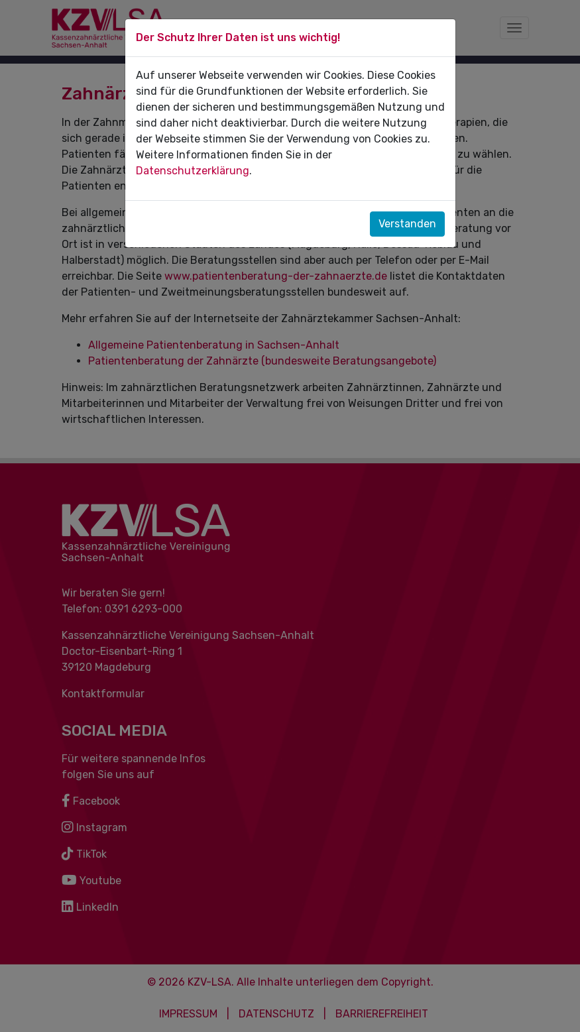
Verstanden (407, 223)
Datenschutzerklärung (192, 170)
